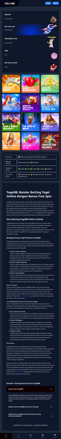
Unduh (18, 436)
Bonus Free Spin (25, 296)
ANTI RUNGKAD (9, 30)
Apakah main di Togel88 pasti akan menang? (31, 407)
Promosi (43, 436)
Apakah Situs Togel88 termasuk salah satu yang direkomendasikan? (31, 415)
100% (6, 67)
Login (48, 3)
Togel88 (32, 213)
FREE (6, 51)
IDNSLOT (8, 14)
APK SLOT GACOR (11, 63)
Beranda (6, 436)
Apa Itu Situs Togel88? (31, 389)
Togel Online (19, 372)
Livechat (55, 436)
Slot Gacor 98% (8, 18)
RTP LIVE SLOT (10, 27)
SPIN (6, 55)
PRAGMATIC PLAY (11, 39)
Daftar (56, 3)
